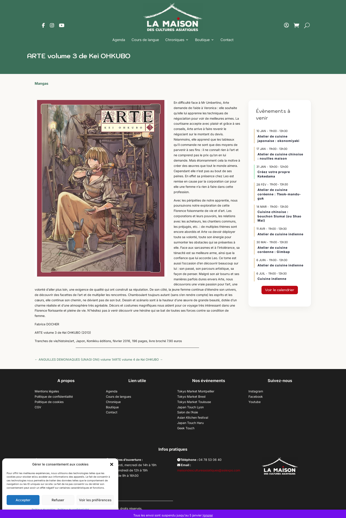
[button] (111, 464)
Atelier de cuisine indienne (280, 234)
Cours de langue (145, 40)
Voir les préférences (95, 500)
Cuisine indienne (272, 279)
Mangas (41, 83)
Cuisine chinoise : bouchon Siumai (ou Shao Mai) (279, 216)
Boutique (202, 40)
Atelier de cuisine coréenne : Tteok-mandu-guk (279, 194)
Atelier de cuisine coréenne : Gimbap (274, 250)
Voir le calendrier (279, 290)
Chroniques (174, 40)
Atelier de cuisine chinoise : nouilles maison (280, 156)
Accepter (23, 500)
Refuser (58, 500)
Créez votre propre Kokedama (274, 174)
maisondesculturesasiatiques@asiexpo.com (208, 470)
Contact (226, 40)
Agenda (118, 40)
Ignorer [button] (208, 515)
